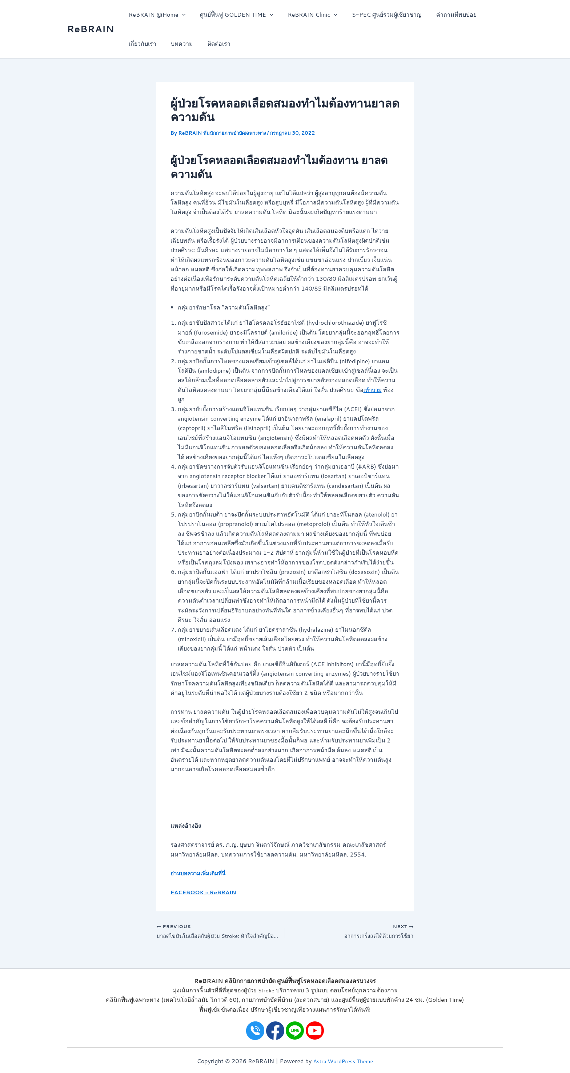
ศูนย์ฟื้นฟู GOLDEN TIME (232, 14)
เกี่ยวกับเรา (141, 43)
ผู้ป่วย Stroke (259, 990)
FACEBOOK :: (191, 892)
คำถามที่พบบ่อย (443, 14)
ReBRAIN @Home (155, 14)
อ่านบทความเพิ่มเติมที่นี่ (200, 873)
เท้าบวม (374, 389)
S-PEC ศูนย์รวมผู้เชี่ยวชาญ (377, 14)
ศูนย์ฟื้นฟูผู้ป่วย (358, 999)
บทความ (177, 43)
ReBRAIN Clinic (305, 14)
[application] (180, 14)
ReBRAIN (90, 28)
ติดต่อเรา (211, 43)
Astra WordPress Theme (343, 1061)
